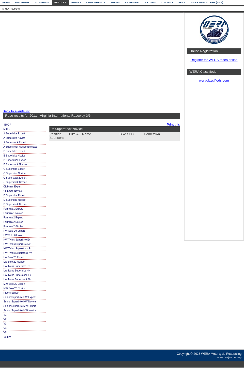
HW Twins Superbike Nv (16, 244)
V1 (4, 314)
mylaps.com (11, 9)
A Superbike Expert (14, 133)
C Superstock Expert (14, 177)
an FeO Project (224, 357)
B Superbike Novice (14, 155)
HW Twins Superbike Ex (16, 239)
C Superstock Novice (15, 182)
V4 (4, 328)
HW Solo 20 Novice (14, 235)
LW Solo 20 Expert (13, 257)
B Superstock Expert (14, 160)
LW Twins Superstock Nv (17, 279)
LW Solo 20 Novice (14, 261)
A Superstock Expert (14, 142)
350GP (7, 124)
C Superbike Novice (14, 173)
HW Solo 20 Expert (14, 230)
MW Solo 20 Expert (14, 284)
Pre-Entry (132, 2)
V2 (4, 319)
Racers (150, 2)
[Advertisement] (46, 61)
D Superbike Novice (14, 200)
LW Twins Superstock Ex (17, 275)
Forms (115, 2)
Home (6, 2)
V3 (4, 323)
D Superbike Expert (14, 195)
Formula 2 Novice (13, 222)
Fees (182, 2)
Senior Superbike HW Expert (19, 297)
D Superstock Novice (15, 204)
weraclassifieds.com (214, 80)
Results (60, 2)
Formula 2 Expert (13, 217)
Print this (173, 124)
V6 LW (7, 337)
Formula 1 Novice (13, 213)
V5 (4, 332)
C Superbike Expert (14, 169)
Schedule (42, 2)
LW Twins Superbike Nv (16, 270)
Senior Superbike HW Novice (19, 301)
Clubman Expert (12, 186)
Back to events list (16, 111)
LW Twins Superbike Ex (16, 266)
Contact (167, 2)
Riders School (11, 292)
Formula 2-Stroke (13, 226)
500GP (7, 129)
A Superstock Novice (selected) (20, 146)
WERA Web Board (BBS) (206, 2)
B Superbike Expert (14, 151)
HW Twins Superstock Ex (17, 248)
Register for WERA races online (213, 60)
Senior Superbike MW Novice (19, 310)
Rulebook (22, 2)
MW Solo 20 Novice (14, 288)
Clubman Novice (12, 191)
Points (76, 2)
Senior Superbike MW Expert (19, 306)
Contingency (96, 2)
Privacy (238, 357)
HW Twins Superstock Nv (17, 253)
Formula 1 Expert (13, 208)
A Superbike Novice (14, 138)
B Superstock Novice (15, 164)
